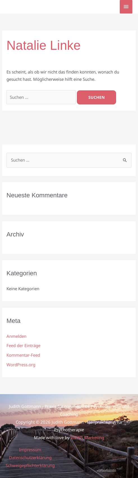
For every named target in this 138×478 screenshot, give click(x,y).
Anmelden (16, 336)
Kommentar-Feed (23, 355)
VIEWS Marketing (87, 437)
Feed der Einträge (23, 345)
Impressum (30, 449)
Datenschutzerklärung (30, 457)
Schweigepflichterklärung (30, 465)
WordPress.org (20, 364)
